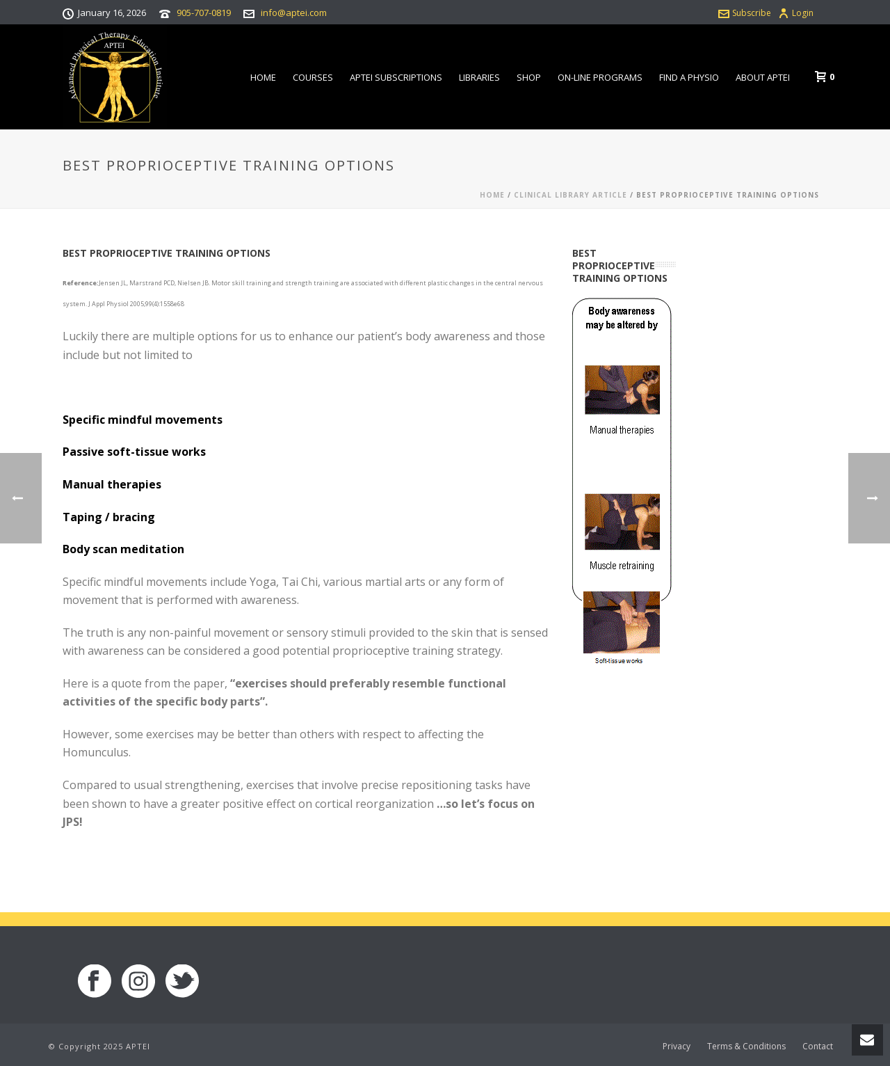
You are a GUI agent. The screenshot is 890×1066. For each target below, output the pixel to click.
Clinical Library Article (570, 195)
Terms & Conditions (746, 1046)
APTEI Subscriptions (396, 77)
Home (263, 77)
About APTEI (763, 77)
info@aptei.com (294, 12)
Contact (817, 1046)
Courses (313, 77)
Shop (529, 77)
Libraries (479, 77)
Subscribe (744, 13)
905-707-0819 (204, 12)
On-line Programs (600, 77)
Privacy (676, 1046)
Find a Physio (689, 77)
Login (796, 13)
